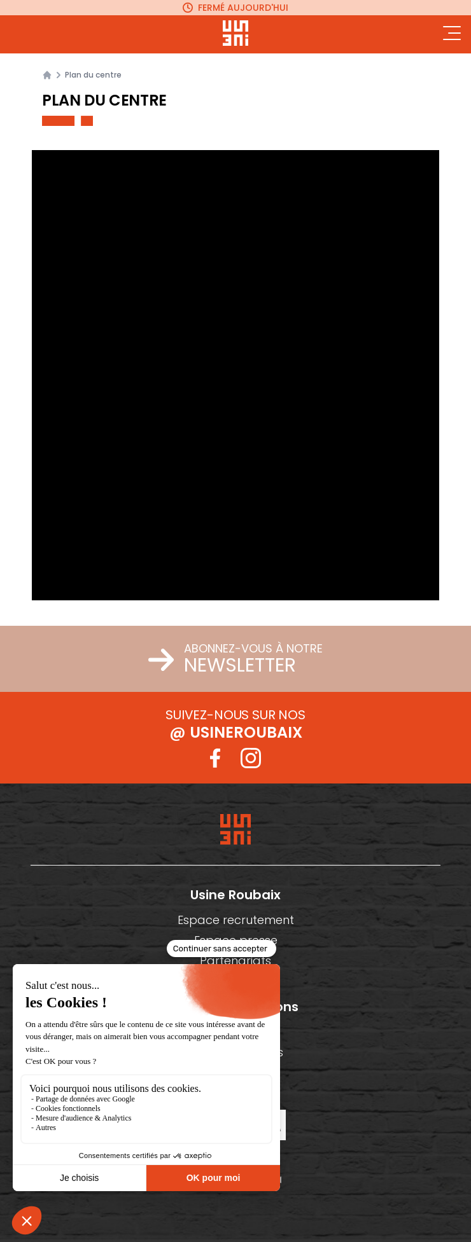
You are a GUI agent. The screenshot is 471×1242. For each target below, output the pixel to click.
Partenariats (235, 961)
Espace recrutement (236, 920)
